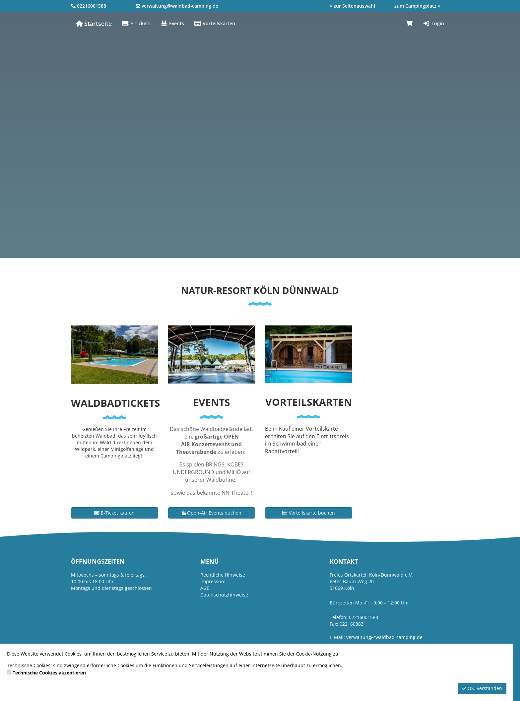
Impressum (213, 581)
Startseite (94, 24)
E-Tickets (136, 23)
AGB (205, 588)
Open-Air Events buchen (211, 513)
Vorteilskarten (214, 23)
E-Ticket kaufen (114, 513)
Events (172, 23)
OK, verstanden (482, 688)
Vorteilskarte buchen (308, 513)
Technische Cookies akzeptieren (49, 672)
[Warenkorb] (409, 23)
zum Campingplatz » (417, 6)
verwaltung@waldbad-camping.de (180, 6)
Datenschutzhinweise (224, 595)
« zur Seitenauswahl (352, 6)
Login (433, 23)
